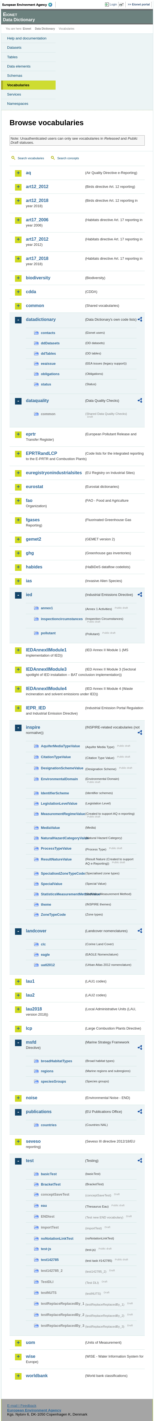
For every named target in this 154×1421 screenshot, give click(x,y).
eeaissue (48, 364)
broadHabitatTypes (56, 1061)
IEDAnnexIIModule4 (46, 688)
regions (47, 1071)
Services (14, 94)
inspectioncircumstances (62, 619)
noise (31, 1097)
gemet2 (33, 539)
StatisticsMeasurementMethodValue (62, 894)
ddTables (48, 353)
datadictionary (41, 319)
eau (44, 1205)
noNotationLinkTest (57, 1238)
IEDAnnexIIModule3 (46, 669)
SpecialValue (51, 884)
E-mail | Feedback (21, 1406)
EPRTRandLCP (41, 453)
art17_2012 (37, 239)
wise (30, 1356)
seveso (33, 1141)
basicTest (49, 1174)
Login (113, 4)
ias (29, 580)
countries (49, 1125)
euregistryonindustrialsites (54, 472)
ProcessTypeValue (56, 848)
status (46, 384)
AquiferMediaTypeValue (60, 746)
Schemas (14, 76)
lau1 (30, 981)
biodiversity (38, 277)
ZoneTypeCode (53, 914)
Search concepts (68, 158)
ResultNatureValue (56, 859)
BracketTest (51, 1184)
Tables (12, 57)
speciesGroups (53, 1081)
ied (29, 594)
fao (29, 500)
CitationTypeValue (56, 757)
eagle (45, 955)
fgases (33, 519)
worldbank (37, 1375)
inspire (33, 727)
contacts (48, 333)
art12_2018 (37, 200)
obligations (50, 374)
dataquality (37, 400)
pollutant (48, 633)
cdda (31, 291)
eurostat (34, 486)
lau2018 (34, 1009)
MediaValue (50, 828)
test (30, 1160)
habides (34, 567)
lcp (29, 1028)
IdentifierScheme (55, 793)
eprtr (31, 434)
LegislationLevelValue (59, 803)
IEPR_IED (36, 708)
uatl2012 (48, 965)
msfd (31, 1042)
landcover (36, 931)
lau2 (30, 995)
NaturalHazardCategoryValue (62, 838)
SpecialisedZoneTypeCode (62, 873)
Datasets (14, 47)
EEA (29, 4)
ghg (30, 553)
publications (39, 1111)
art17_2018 (37, 258)
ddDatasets (50, 343)
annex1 (47, 608)
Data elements (19, 66)
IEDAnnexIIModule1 (46, 650)
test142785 (50, 1260)
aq (28, 172)
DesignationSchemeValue (62, 768)
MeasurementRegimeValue (62, 814)
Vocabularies (18, 85)
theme (46, 904)
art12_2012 (37, 186)
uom (30, 1342)
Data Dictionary (45, 28)
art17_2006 (37, 220)
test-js (46, 1249)
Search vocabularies (31, 158)
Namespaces (17, 104)
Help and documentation (27, 38)
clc (43, 944)
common (35, 305)
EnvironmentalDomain (59, 779)
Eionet (27, 28)
